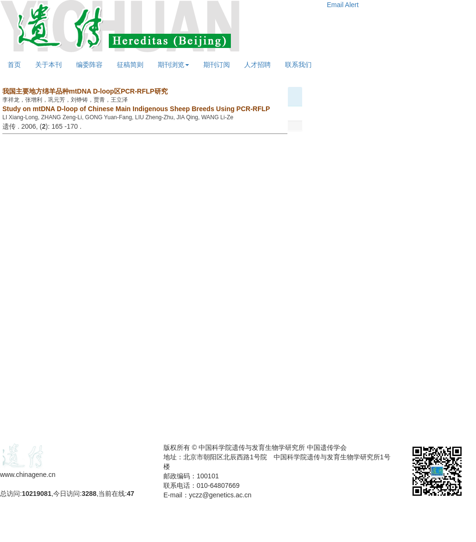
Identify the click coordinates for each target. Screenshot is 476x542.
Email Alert (343, 5)
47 (130, 493)
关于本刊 (48, 64)
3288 (89, 493)
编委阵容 (89, 64)
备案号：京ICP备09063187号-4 (46, 484)
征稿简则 (130, 64)
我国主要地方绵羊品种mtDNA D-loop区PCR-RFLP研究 (85, 91)
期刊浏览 (173, 64)
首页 (14, 64)
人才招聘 (257, 64)
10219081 (36, 493)
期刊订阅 (216, 64)
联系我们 (298, 64)
